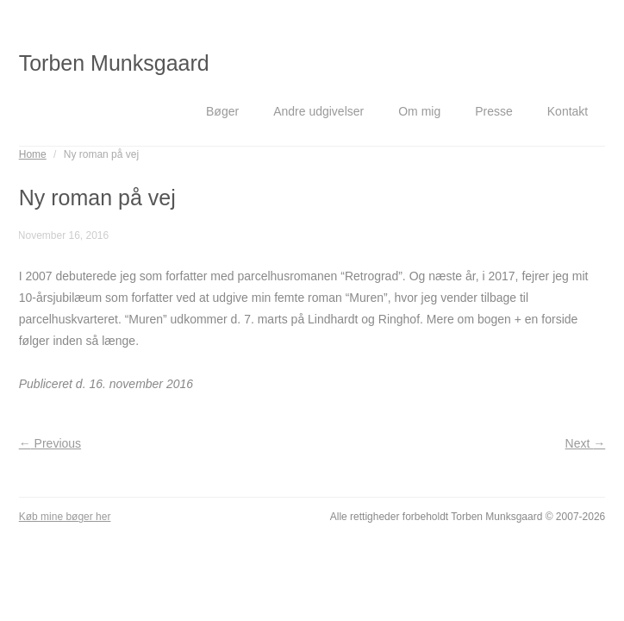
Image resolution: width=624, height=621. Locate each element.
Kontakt (567, 111)
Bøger (222, 111)
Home (33, 154)
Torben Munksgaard (114, 63)
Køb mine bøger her (65, 517)
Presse (494, 111)
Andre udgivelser (318, 111)
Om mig (419, 111)
